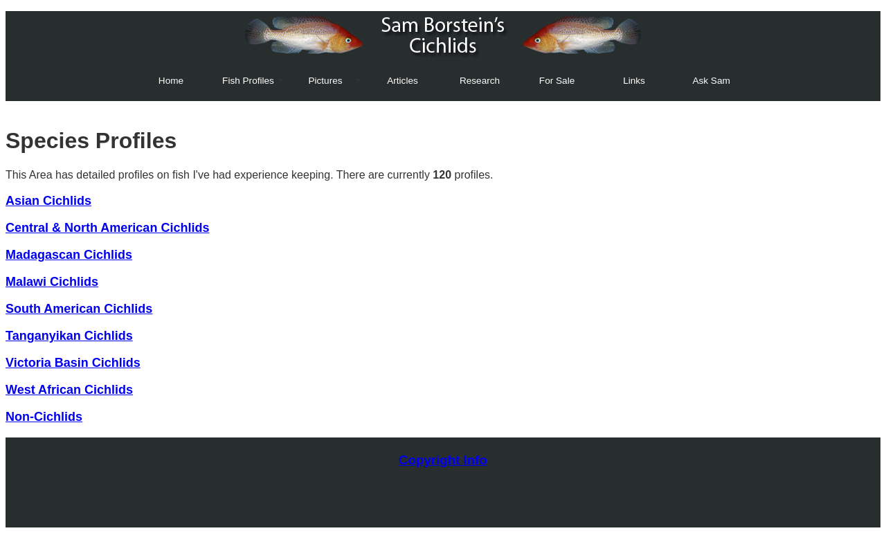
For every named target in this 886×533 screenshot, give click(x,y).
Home (171, 80)
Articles (402, 80)
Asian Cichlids (48, 201)
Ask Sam (711, 80)
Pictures (325, 80)
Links (634, 80)
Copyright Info (443, 460)
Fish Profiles (248, 80)
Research (480, 80)
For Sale (557, 80)
